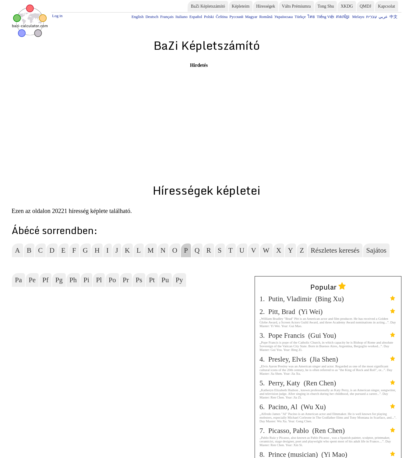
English (138, 16)
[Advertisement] (103, 110)
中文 (393, 16)
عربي (383, 16)
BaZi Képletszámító (208, 6)
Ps (139, 280)
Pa (18, 280)
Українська (283, 16)
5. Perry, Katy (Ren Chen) (327, 383)
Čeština (222, 16)
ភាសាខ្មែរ (343, 16)
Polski (209, 16)
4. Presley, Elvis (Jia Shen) (327, 359)
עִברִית (371, 16)
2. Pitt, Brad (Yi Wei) (327, 312)
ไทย (311, 16)
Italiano (181, 16)
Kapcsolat (386, 6)
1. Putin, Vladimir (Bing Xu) (327, 299)
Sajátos (376, 250)
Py (179, 280)
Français (167, 16)
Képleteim (240, 6)
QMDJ (365, 6)
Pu (165, 280)
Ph (73, 280)
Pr (126, 280)
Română (265, 16)
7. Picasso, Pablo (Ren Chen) (327, 431)
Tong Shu (326, 6)
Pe (32, 280)
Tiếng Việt (325, 16)
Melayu (358, 16)
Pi (86, 280)
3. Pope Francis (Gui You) (327, 335)
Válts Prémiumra (296, 6)
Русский (236, 16)
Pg (58, 280)
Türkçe (300, 16)
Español (195, 16)
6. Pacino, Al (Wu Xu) (327, 407)
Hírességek (265, 6)
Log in (57, 15)
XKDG (347, 6)
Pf (45, 280)
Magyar (251, 16)
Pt (152, 280)
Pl (99, 280)
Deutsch (151, 16)
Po (112, 280)
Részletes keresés (335, 250)
